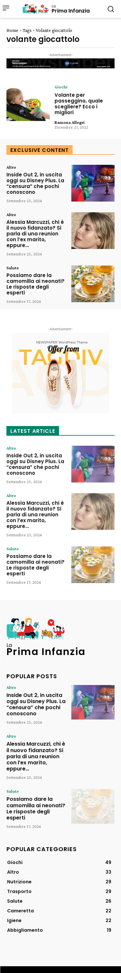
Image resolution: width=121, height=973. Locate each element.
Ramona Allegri (70, 122)
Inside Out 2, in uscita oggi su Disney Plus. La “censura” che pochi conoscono (35, 183)
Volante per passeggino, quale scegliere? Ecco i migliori (79, 104)
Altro (11, 167)
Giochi (61, 86)
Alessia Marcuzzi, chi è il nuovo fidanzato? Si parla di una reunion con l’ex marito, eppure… (35, 234)
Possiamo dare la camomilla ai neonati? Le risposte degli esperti (35, 284)
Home (12, 30)
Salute (12, 267)
